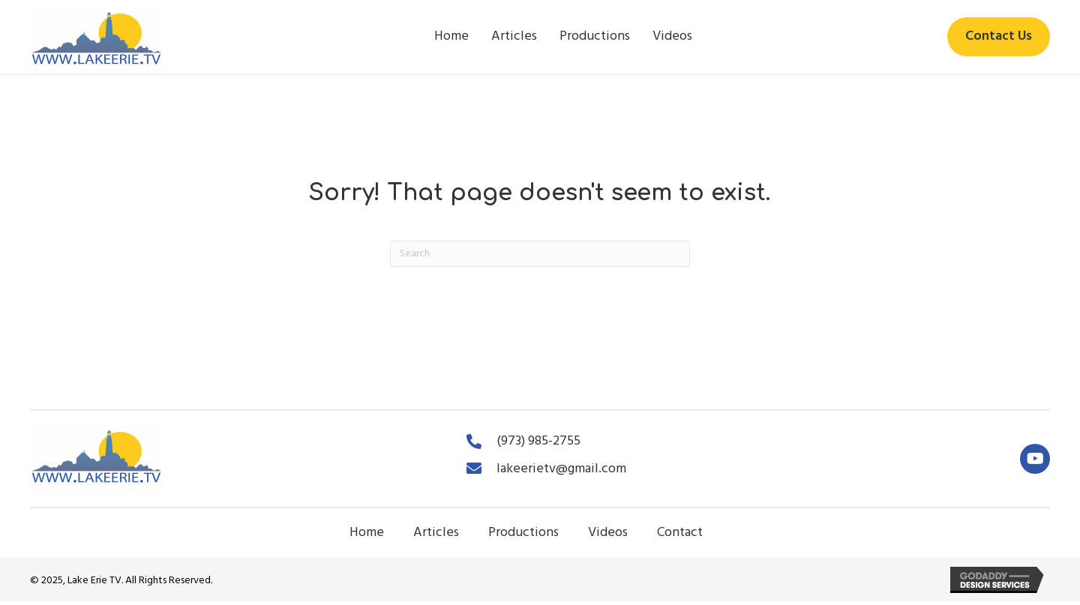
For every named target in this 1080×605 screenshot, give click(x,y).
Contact (680, 533)
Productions (523, 533)
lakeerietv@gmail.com (561, 469)
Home (367, 533)
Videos (608, 533)
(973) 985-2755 (538, 441)
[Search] (540, 254)
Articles (436, 533)
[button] (1035, 459)
